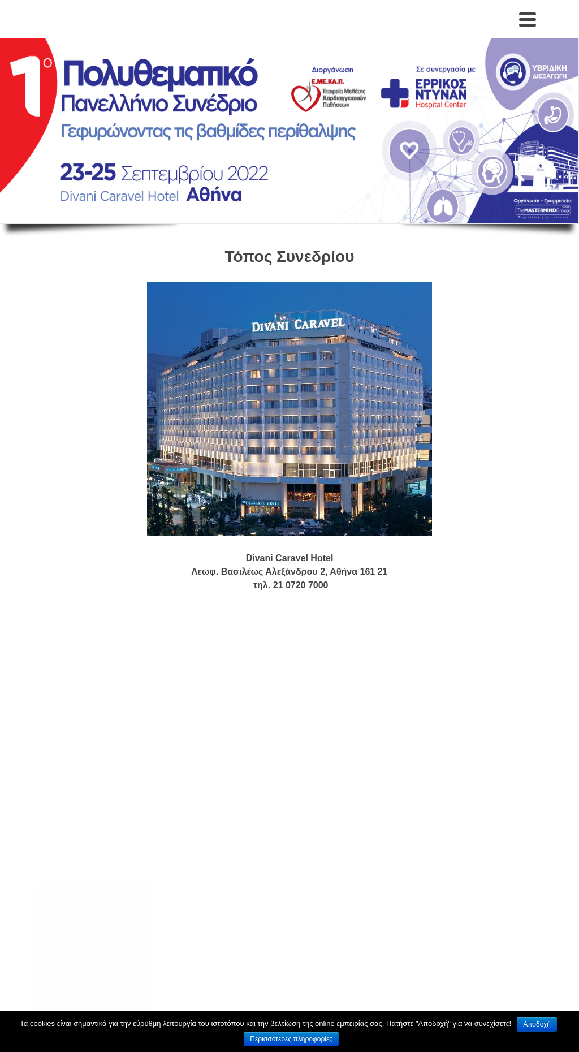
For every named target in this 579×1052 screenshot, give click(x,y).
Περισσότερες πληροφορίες (291, 1039)
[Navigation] (527, 19)
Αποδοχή (537, 1024)
